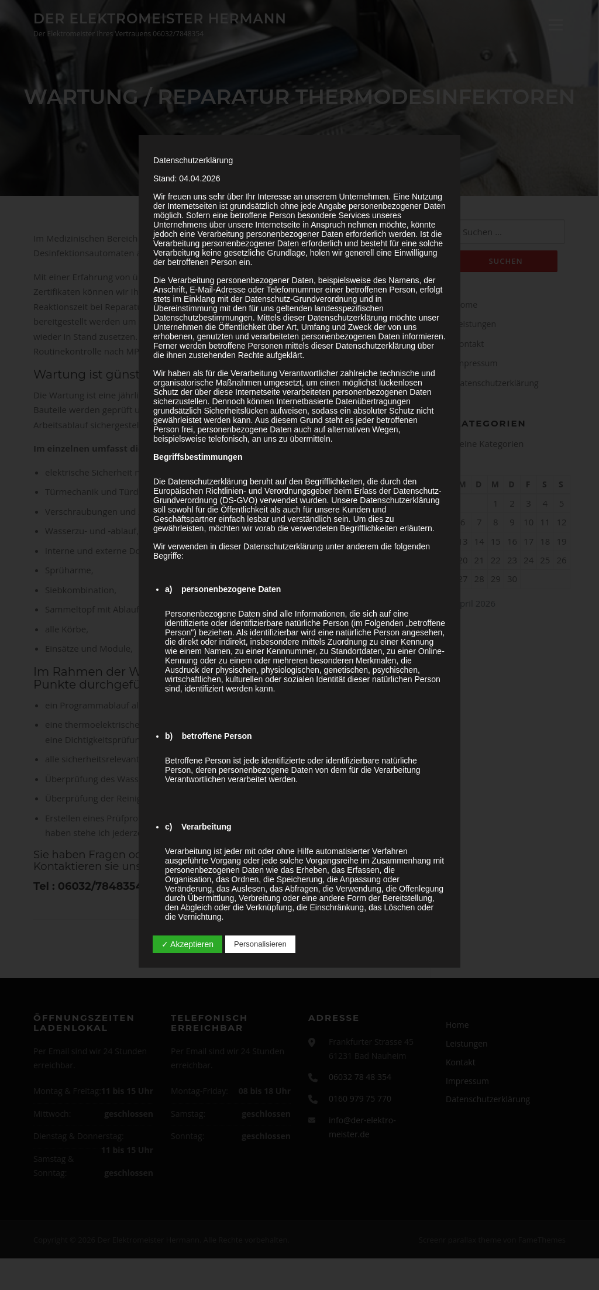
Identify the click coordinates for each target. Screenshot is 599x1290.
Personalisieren (260, 944)
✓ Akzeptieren (187, 944)
